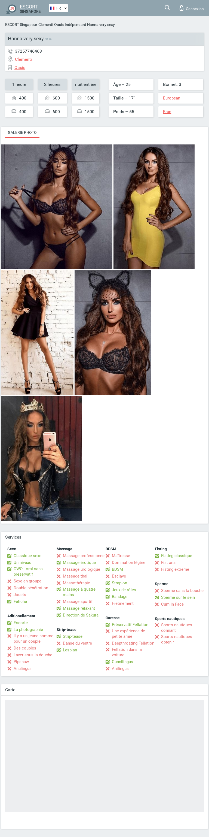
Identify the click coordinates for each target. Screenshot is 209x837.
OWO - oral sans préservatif (28, 571)
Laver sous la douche (33, 654)
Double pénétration (31, 587)
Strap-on (119, 583)
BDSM (117, 569)
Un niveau (22, 562)
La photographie (28, 629)
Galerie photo (22, 132)
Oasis (59, 24)
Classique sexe (27, 555)
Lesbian (70, 650)
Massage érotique (79, 562)
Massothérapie (76, 583)
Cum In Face (172, 604)
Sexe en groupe (27, 581)
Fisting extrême (175, 569)
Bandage (119, 596)
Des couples (25, 648)
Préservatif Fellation (130, 624)
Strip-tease (72, 636)
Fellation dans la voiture (127, 652)
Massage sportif (78, 601)
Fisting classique (176, 555)
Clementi (45, 24)
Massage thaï (75, 576)
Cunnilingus (122, 661)
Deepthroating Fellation (133, 643)
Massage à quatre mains (79, 592)
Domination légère (128, 562)
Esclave (119, 576)
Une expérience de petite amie (128, 633)
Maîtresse (121, 555)
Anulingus (23, 668)
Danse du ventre (77, 643)
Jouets (20, 594)
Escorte (21, 622)
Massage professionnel (84, 555)
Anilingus (120, 668)
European (171, 98)
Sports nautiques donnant (176, 628)
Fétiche (20, 601)
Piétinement (123, 603)
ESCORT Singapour (21, 24)
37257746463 (28, 51)
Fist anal (169, 562)
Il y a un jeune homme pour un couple (33, 638)
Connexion (192, 8)
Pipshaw (21, 661)
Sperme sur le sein (178, 597)
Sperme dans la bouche (182, 590)
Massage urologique (81, 569)
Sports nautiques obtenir (176, 639)
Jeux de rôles (124, 589)
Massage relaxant (79, 608)
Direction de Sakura (81, 615)
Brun (167, 111)
